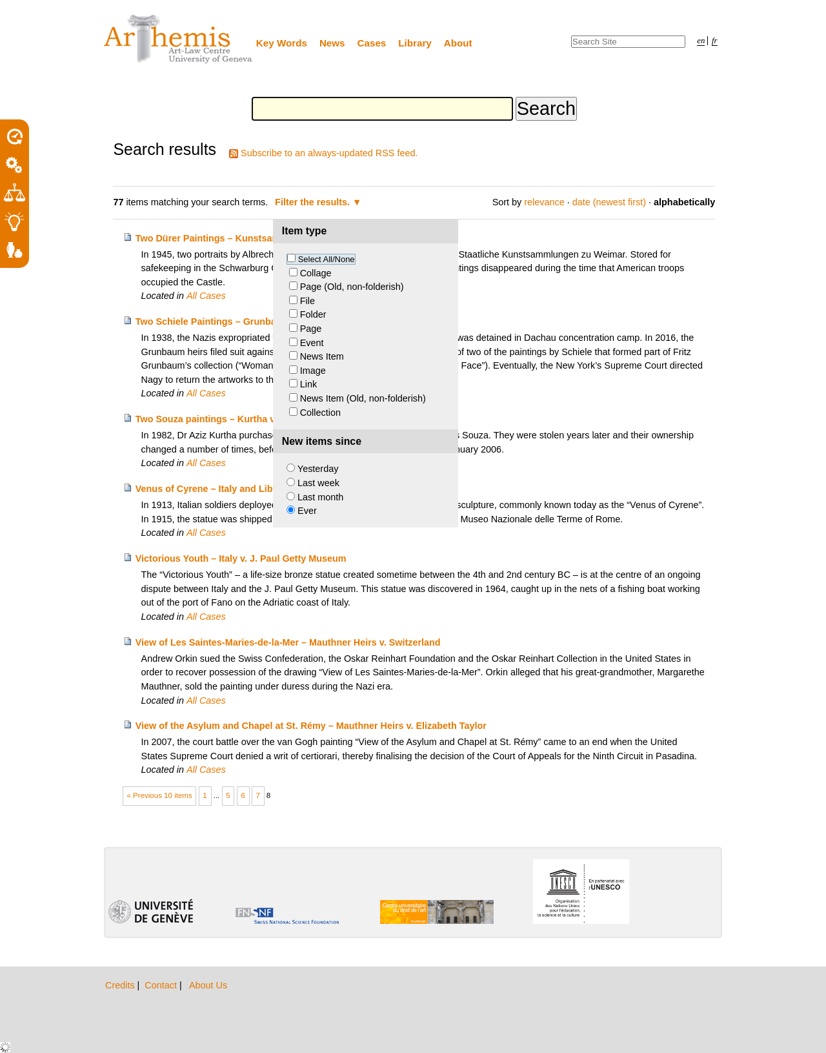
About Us (208, 985)
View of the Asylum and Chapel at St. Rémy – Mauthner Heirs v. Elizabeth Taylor (311, 726)
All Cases (206, 296)
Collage (316, 273)
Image (313, 370)
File (307, 301)
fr (715, 40)
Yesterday (317, 469)
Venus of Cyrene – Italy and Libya (209, 489)
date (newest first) (609, 202)
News (332, 42)
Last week (318, 483)
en (701, 40)
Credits (121, 985)
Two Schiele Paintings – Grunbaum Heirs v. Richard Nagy (262, 321)
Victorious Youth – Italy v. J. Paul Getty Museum (241, 558)
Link (308, 384)
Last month (320, 497)
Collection (320, 412)
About (458, 42)
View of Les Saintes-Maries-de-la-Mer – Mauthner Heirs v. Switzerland (288, 642)
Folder (313, 314)
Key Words (281, 42)
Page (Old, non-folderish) (352, 286)
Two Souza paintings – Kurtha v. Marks (221, 419)
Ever (307, 511)
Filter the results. (313, 202)
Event (312, 343)
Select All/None (326, 259)
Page (311, 328)
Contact (162, 985)
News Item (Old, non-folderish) (363, 398)
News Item (322, 356)
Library (415, 42)
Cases (372, 42)
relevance (544, 202)
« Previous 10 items (159, 795)
